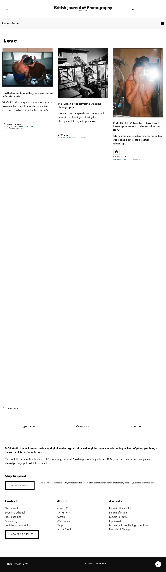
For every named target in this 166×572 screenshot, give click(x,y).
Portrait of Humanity (120, 508)
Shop (60, 525)
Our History (63, 512)
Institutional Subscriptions (18, 525)
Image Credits (64, 529)
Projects (67, 137)
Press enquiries (13, 517)
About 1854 (63, 508)
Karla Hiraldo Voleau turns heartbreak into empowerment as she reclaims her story (136, 126)
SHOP (25, 564)
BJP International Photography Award (129, 525)
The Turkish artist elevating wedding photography (79, 105)
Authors (61, 517)
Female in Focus (118, 517)
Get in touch (11, 508)
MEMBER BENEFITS (22, 534)
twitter (135, 426)
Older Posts (10, 408)
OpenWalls (115, 521)
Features (117, 159)
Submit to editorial (15, 512)
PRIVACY (17, 564)
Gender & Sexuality (19, 127)
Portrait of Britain (118, 512)
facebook (83, 426)
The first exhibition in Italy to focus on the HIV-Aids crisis (27, 94)
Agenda (5, 127)
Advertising (11, 521)
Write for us (63, 521)
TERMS (9, 564)
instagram (30, 426)
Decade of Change (119, 529)
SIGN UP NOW (20, 485)
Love (31, 127)
